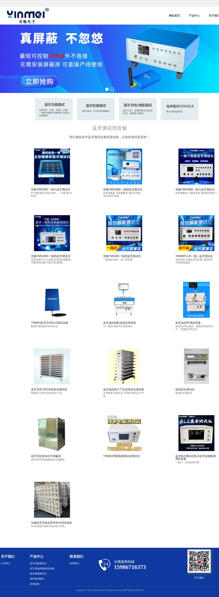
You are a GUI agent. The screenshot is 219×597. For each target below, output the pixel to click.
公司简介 (5, 563)
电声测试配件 (37, 578)
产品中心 (194, 15)
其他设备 (34, 583)
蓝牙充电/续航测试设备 (42, 568)
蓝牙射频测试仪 (38, 573)
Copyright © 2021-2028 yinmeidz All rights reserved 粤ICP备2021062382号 (109, 590)
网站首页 (174, 15)
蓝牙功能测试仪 (38, 563)
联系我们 (74, 563)
